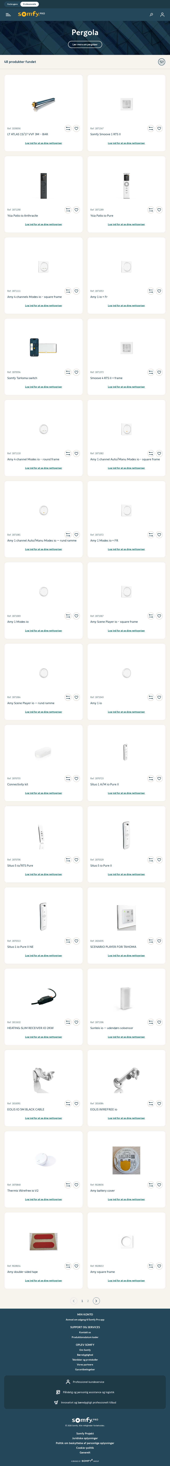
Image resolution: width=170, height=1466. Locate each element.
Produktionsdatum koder (85, 1337)
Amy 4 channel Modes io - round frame (33, 459)
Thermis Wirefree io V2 (22, 1190)
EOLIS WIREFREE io (103, 1109)
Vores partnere (85, 1364)
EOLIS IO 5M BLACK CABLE (25, 1109)
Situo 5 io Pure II (101, 865)
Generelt (85, 1452)
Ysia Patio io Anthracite (22, 215)
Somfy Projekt (85, 1433)
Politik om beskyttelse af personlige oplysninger (85, 1443)
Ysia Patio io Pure (101, 215)
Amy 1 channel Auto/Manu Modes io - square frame (125, 459)
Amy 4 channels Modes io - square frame (34, 297)
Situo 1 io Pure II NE (20, 947)
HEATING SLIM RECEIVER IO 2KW (30, 1028)
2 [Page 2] (88, 1301)
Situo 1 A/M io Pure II (104, 784)
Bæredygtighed (85, 1354)
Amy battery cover (102, 1190)
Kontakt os (85, 1332)
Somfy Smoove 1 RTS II (105, 134)
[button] (73, 1300)
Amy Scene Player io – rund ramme (30, 703)
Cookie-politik (85, 1447)
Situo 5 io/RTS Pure (20, 865)
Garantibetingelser (85, 1369)
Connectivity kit (17, 784)
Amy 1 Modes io (18, 621)
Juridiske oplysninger (85, 1438)
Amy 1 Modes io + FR (104, 540)
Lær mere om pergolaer (85, 44)
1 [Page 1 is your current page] (82, 1301)
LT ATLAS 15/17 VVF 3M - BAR (27, 134)
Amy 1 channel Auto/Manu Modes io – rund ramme (42, 540)
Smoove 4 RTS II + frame (106, 378)
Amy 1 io (96, 703)
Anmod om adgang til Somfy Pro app (85, 1319)
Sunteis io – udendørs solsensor (111, 1028)
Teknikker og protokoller (85, 1359)
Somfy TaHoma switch (22, 378)
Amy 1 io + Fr (99, 297)
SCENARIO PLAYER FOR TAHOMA (113, 947)
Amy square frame (102, 1272)
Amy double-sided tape (22, 1272)
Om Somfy (85, 1350)
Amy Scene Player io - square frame (114, 621)
